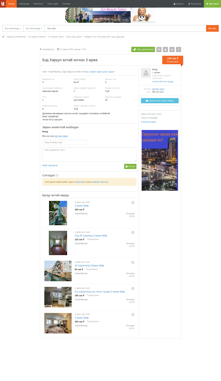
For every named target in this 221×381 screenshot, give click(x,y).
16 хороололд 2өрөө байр (89, 265)
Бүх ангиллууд (34, 28)
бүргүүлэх (81, 182)
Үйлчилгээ (38, 4)
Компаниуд (24, 4)
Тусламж (66, 4)
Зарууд (11, 4)
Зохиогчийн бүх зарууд (162, 81)
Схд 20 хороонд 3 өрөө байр (91, 235)
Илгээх (130, 166)
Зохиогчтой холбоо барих (160, 100)
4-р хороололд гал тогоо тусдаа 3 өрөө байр (100, 291)
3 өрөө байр (82, 205)
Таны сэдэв (52, 4)
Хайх (212, 28)
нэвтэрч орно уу (100, 182)
